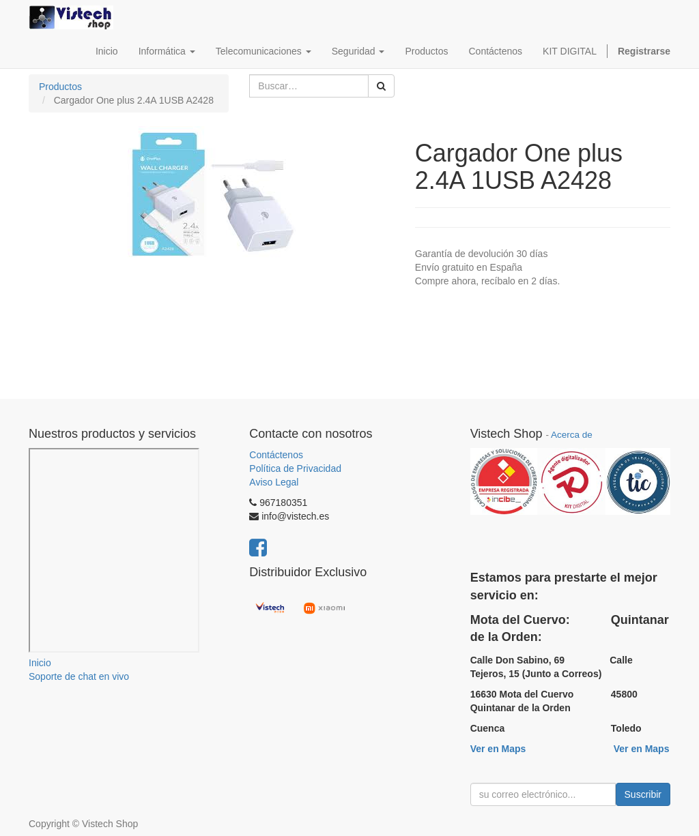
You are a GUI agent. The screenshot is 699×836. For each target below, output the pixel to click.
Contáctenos (276, 454)
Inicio (40, 662)
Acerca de (572, 435)
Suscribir (643, 794)
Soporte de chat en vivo (79, 676)
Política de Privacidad (295, 468)
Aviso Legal (273, 482)
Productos (60, 86)
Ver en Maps (498, 748)
